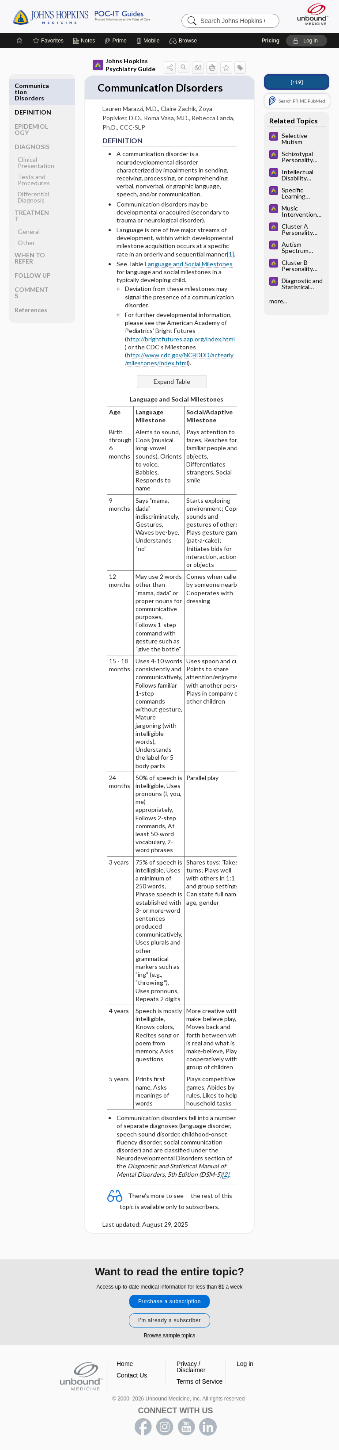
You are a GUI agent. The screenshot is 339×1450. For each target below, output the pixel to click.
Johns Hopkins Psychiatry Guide (124, 65)
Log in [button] (245, 1363)
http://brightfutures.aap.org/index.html (181, 354)
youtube (186, 1427)
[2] (225, 1190)
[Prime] (116, 40)
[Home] (20, 40)
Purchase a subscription (169, 1301)
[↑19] (296, 82)
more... (278, 301)
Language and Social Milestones (189, 279)
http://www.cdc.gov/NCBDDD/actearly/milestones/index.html (179, 374)
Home (125, 1363)
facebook (143, 1427)
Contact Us (132, 1375)
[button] (184, 40)
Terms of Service (199, 1381)
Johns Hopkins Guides (81, 16)
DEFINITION (33, 85)
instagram (164, 1427)
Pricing (270, 41)
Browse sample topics (170, 1335)
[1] (230, 269)
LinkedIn (208, 1427)
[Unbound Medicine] (309, 14)
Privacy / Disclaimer (191, 1366)
